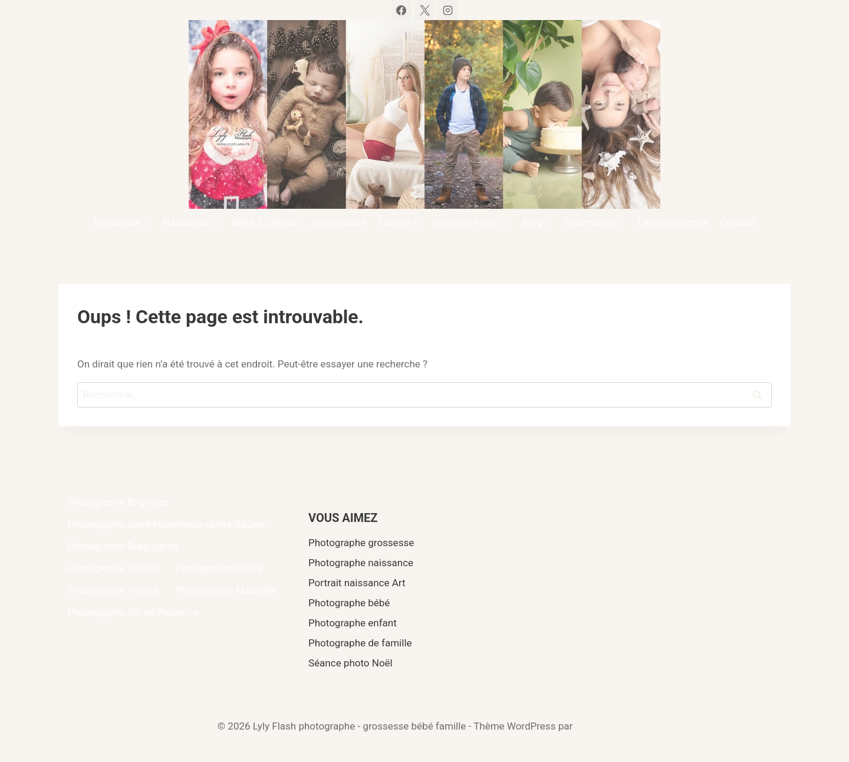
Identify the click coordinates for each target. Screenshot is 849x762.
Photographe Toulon (112, 568)
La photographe (673, 222)
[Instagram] (447, 10)
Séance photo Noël (350, 663)
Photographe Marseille (226, 590)
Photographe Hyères (112, 590)
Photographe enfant (352, 623)
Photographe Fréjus (219, 568)
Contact (737, 222)
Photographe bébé (349, 603)
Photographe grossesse (361, 542)
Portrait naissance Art (357, 583)
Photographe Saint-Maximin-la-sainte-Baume (166, 524)
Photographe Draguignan (122, 546)
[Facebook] (401, 10)
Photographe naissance (360, 563)
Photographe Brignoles (118, 502)
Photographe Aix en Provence (132, 612)
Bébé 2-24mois (265, 222)
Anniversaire (338, 222)
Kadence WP (603, 726)
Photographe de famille (360, 643)
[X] (424, 10)
